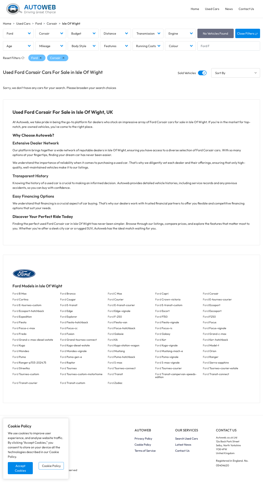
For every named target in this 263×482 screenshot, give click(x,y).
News (229, 9)
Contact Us (246, 9)
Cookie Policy (51, 466)
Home (195, 9)
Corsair (52, 24)
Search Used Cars (186, 439)
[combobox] (18, 34)
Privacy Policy (143, 439)
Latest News (183, 445)
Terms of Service (145, 451)
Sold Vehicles (187, 73)
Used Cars (212, 9)
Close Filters (247, 34)
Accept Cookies (20, 468)
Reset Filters (13, 58)
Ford (38, 24)
